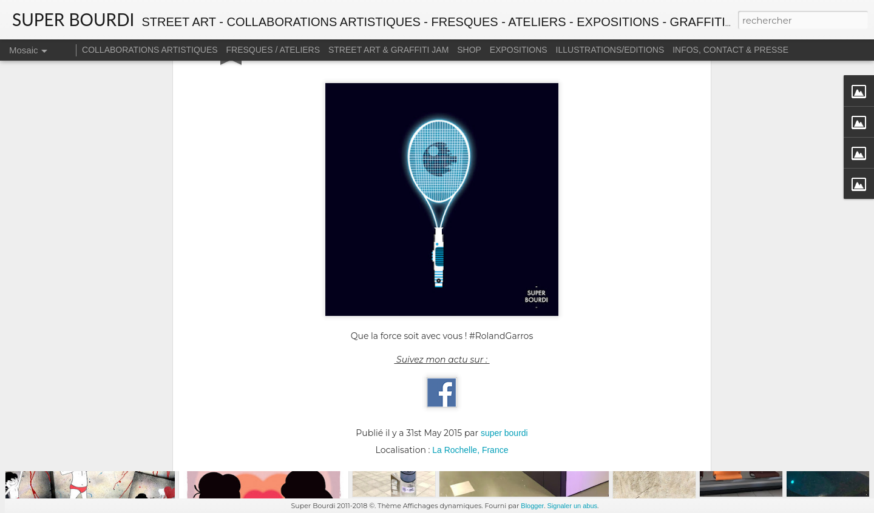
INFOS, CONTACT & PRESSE (730, 50)
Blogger (532, 505)
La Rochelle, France (470, 339)
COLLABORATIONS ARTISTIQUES (150, 50)
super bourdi (504, 322)
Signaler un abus (572, 505)
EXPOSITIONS (518, 50)
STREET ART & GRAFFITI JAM (388, 50)
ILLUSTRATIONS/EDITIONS (610, 50)
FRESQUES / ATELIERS (273, 50)
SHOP (469, 50)
